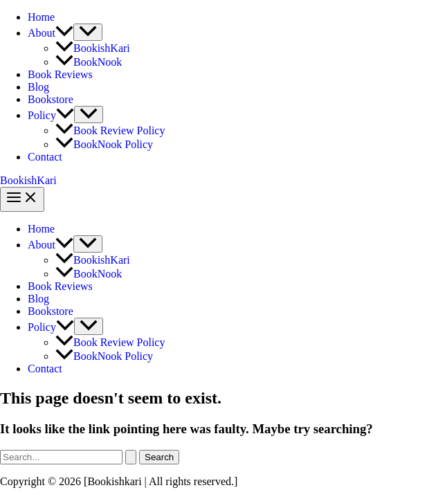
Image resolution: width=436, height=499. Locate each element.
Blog (38, 87)
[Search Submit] (130, 457)
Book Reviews (60, 74)
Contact (45, 157)
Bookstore (50, 99)
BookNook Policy (104, 144)
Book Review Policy (110, 130)
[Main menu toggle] (22, 199)
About (50, 33)
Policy (51, 115)
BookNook (88, 62)
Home (41, 17)
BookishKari (92, 48)
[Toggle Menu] (87, 32)
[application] (64, 33)
